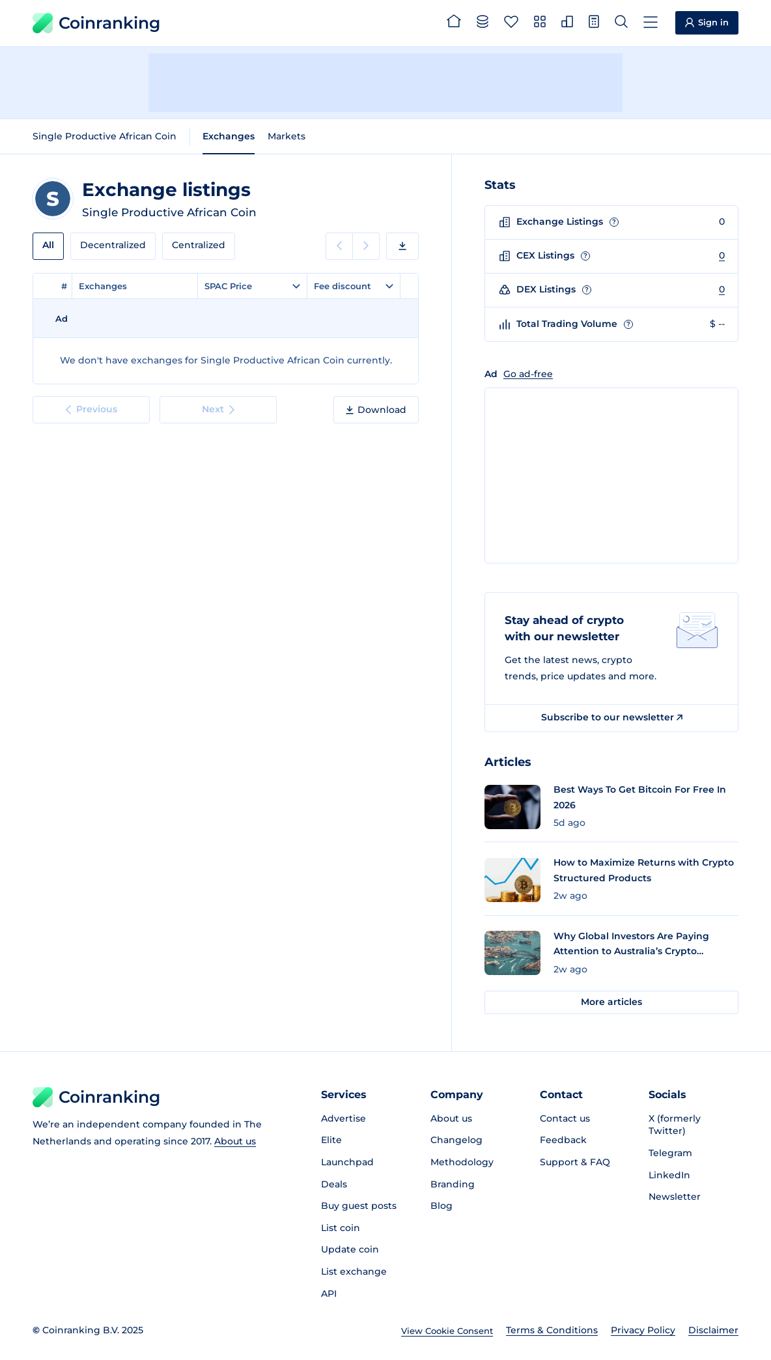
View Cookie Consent (447, 1330)
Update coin (350, 1249)
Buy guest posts (359, 1205)
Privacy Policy (643, 1330)
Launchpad (347, 1162)
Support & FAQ (575, 1162)
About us (235, 1141)
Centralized (198, 245)
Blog (441, 1205)
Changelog (456, 1140)
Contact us (565, 1118)
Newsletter (675, 1196)
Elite (331, 1140)
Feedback (563, 1140)
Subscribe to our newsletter (611, 717)
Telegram (670, 1153)
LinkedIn (669, 1175)
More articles (611, 1002)
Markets (286, 136)
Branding (452, 1184)
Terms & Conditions (552, 1330)
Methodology (462, 1162)
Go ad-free (528, 374)
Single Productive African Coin (104, 136)
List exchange (354, 1271)
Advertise (343, 1118)
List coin (340, 1228)
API (329, 1293)
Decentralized (113, 245)
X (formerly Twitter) (675, 1124)
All (48, 245)
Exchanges (229, 136)
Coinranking (96, 23)
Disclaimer (713, 1330)
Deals (334, 1184)
